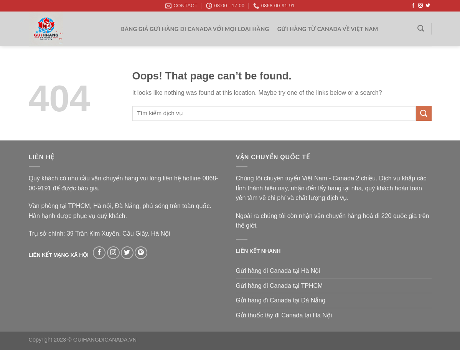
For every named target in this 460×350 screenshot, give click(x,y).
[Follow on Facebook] (413, 5)
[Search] (420, 29)
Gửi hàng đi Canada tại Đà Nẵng (281, 300)
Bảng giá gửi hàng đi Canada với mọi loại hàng (195, 29)
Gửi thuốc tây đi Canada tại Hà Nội (284, 315)
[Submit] (423, 113)
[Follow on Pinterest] (141, 252)
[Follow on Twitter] (427, 5)
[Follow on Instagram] (420, 5)
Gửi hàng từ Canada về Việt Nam (327, 29)
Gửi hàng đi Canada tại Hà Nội (278, 270)
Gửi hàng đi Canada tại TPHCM (279, 285)
